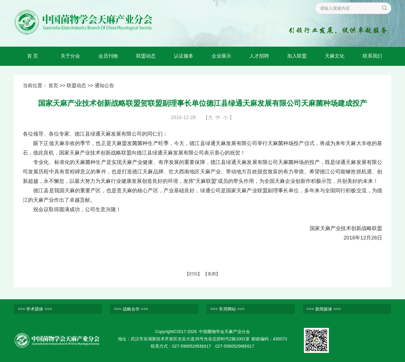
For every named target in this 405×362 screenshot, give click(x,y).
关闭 (211, 274)
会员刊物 (108, 56)
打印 (193, 274)
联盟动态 (146, 56)
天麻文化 (334, 56)
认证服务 (183, 56)
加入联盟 (297, 56)
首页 (53, 85)
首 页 (32, 56)
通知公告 (104, 85)
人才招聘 (259, 56)
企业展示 (221, 56)
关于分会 (70, 56)
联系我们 (372, 56)
